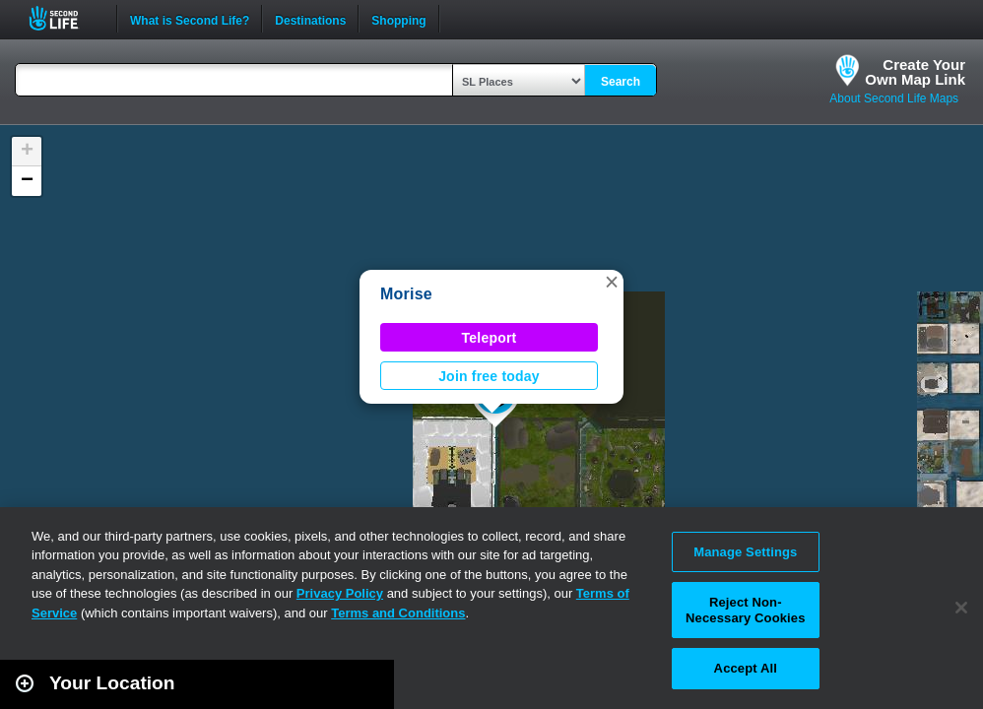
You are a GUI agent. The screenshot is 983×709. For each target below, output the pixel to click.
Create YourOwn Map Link (915, 72)
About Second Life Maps (893, 98)
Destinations (310, 19)
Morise (406, 294)
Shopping (398, 19)
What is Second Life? (189, 19)
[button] (611, 281)
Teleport (489, 338)
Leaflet (880, 700)
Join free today (489, 376)
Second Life (64, 18)
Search (620, 82)
